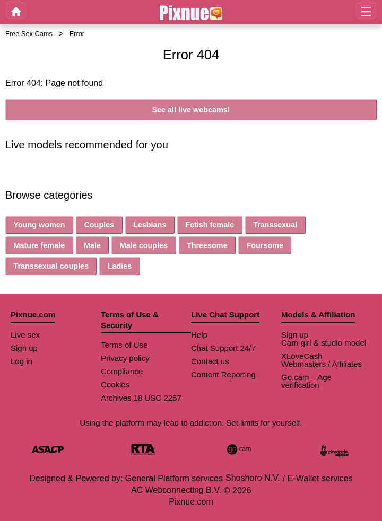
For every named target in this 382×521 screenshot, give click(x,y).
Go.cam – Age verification (306, 381)
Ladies (120, 266)
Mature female (39, 245)
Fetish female (209, 224)
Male (92, 245)
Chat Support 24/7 (223, 347)
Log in (21, 361)
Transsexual (275, 224)
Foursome (264, 245)
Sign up (24, 347)
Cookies (115, 384)
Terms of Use (124, 344)
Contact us (210, 361)
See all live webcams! (191, 109)
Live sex (25, 334)
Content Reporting (223, 374)
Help (199, 334)
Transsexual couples (51, 266)
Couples (99, 224)
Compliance (122, 371)
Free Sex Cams (29, 34)
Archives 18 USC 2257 (141, 397)
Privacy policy (125, 358)
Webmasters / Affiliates (321, 363)
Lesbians (149, 224)
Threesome (207, 245)
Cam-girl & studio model (323, 342)
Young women (39, 224)
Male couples (144, 245)
